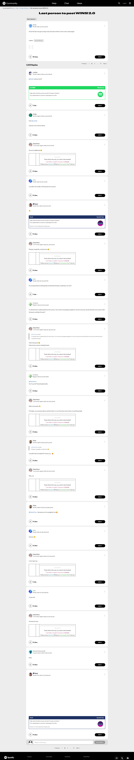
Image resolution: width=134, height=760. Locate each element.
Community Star (64, 164)
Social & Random (24, 8)
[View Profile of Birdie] (34, 25)
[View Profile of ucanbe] (35, 72)
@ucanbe (34, 121)
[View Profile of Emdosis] (35, 303)
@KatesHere (34, 447)
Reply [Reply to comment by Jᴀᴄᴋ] (100, 195)
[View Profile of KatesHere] (36, 144)
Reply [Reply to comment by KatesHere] (100, 171)
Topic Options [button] (31, 19)
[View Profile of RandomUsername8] (39, 651)
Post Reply (99, 742)
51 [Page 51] (100, 63)
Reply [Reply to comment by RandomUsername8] (100, 665)
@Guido (31, 79)
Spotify (51, 164)
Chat (66, 3)
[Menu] (130, 3)
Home (12, 8)
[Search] (119, 3)
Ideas (79, 3)
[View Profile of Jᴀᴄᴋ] (34, 180)
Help (54, 3)
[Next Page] (105, 63)
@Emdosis (34, 334)
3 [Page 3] (94, 63)
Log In (124, 3)
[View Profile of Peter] (34, 441)
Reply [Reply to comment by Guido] (100, 135)
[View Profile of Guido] (35, 114)
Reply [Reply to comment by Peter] (100, 460)
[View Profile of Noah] (36, 204)
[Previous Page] (84, 63)
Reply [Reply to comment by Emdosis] (100, 319)
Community (10, 3)
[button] (104, 25)
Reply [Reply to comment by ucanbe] (100, 105)
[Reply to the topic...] (63, 742)
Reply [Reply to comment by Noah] (100, 234)
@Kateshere (32, 381)
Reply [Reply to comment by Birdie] (100, 57)
